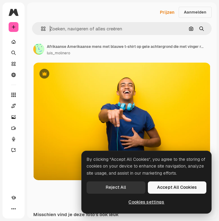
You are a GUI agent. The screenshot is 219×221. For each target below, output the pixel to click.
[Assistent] (13, 150)
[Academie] (13, 198)
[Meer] (13, 209)
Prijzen (167, 12)
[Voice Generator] (13, 139)
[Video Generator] (13, 128)
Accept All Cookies (177, 187)
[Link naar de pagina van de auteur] (38, 49)
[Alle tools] (13, 95)
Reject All (116, 187)
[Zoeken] (13, 53)
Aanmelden (195, 12)
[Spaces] (13, 106)
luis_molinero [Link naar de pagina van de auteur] (58, 53)
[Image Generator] (13, 117)
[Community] (13, 75)
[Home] (13, 42)
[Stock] (13, 64)
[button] (40, 28)
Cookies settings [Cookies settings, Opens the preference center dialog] (146, 202)
